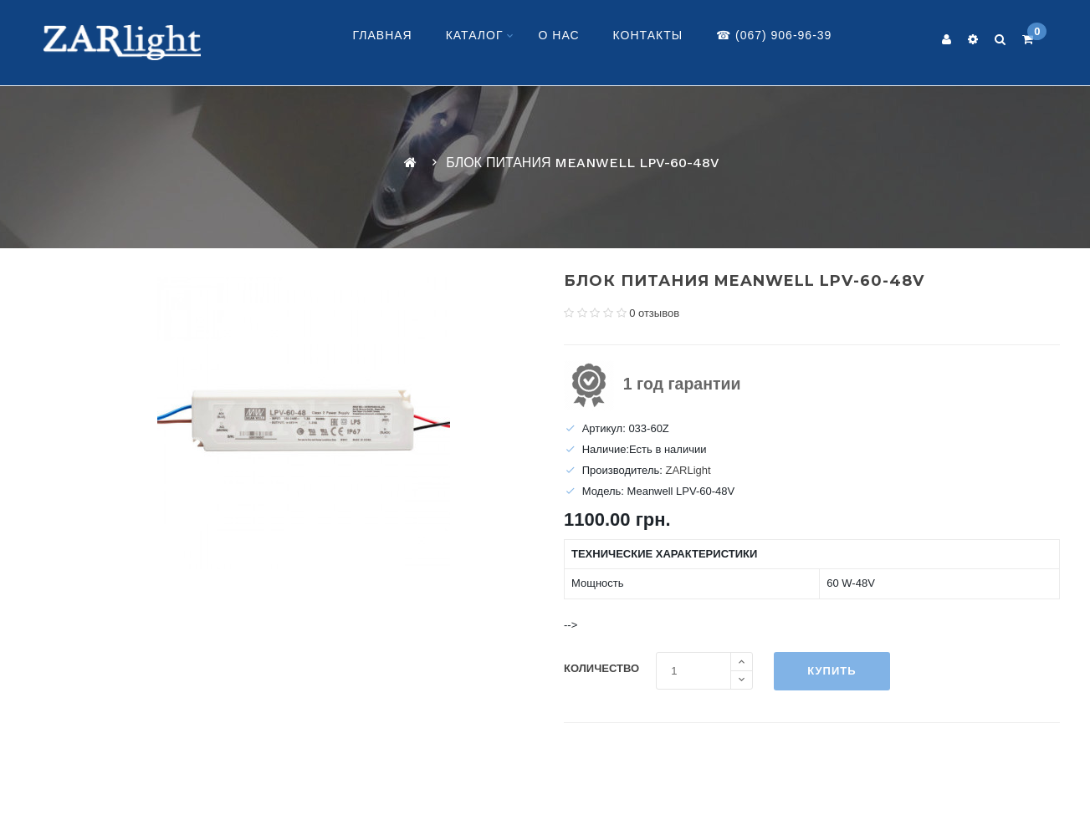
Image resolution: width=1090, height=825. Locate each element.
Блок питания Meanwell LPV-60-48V (582, 163)
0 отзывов (654, 313)
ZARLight (687, 470)
